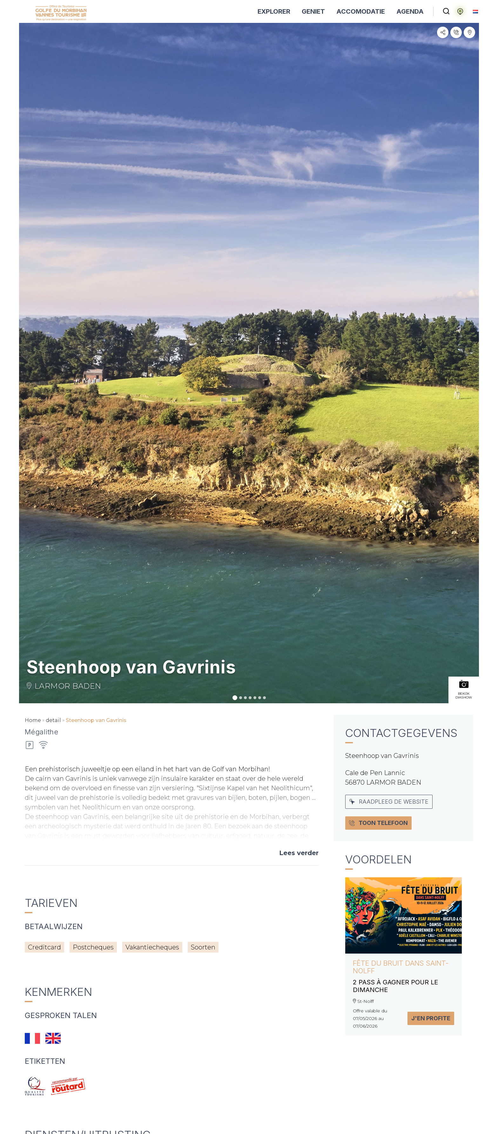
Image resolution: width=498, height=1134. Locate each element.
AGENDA (410, 11)
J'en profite (430, 1018)
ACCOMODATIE (360, 11)
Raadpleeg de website (388, 801)
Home (33, 720)
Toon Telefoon (378, 823)
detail (53, 720)
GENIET (313, 11)
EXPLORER (274, 11)
